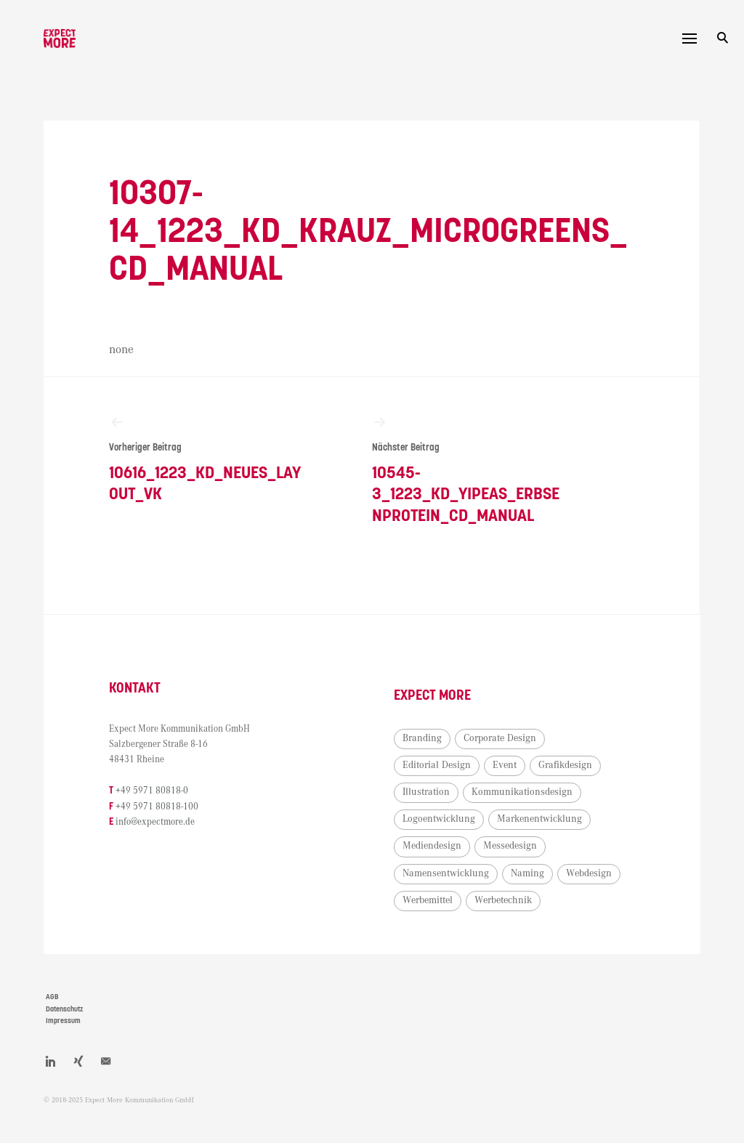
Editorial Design (437, 765)
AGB (52, 997)
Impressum (63, 1021)
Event (505, 765)
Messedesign (510, 846)
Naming (527, 873)
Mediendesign (432, 846)
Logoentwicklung (439, 819)
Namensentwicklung (446, 873)
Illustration (426, 792)
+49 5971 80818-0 (152, 791)
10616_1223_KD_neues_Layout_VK (207, 459)
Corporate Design (500, 738)
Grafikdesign (565, 765)
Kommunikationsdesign (522, 792)
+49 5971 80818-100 (157, 807)
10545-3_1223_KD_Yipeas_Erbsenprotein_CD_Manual (470, 470)
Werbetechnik (503, 900)
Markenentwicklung (539, 819)
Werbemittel (428, 900)
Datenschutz (64, 1009)
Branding (422, 738)
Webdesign (589, 873)
